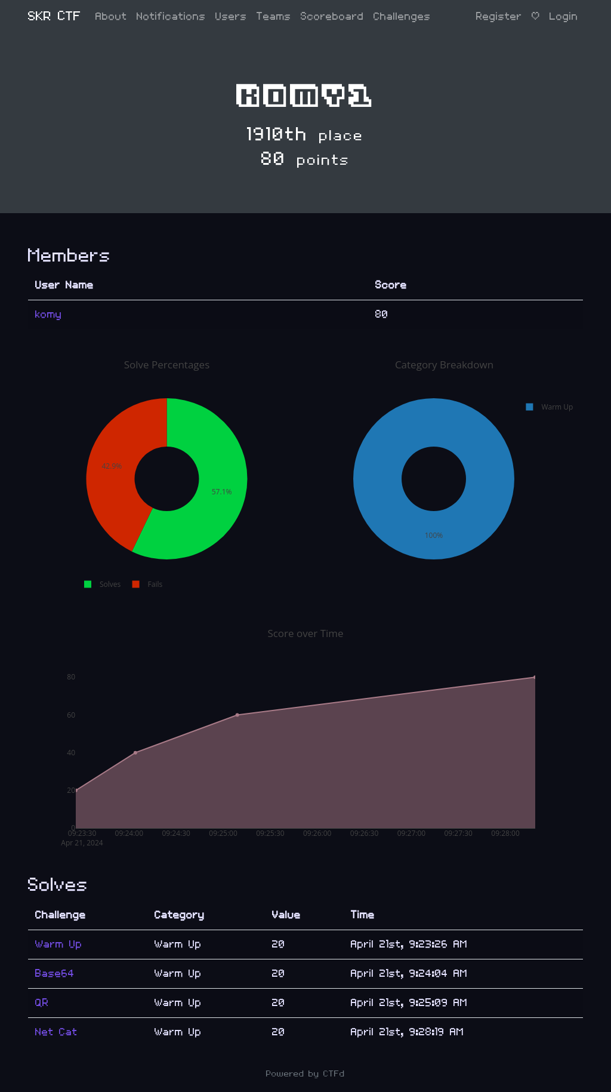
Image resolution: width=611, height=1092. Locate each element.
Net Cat (56, 1032)
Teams (274, 16)
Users (231, 16)
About (111, 16)
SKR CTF (54, 16)
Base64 (55, 973)
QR (42, 1002)
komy (48, 314)
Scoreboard (332, 16)
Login (564, 16)
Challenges (402, 16)
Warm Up (58, 944)
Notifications (171, 16)
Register (499, 16)
